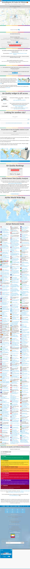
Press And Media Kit (15, 561)
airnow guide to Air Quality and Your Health (16, 525)
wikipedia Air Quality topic (25, 524)
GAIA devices (8, 82)
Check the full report (14, 214)
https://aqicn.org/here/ (15, 64)
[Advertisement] (15, 126)
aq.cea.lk (15, 49)
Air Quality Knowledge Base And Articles (15, 565)
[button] (15, 16)
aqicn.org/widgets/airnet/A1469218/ (19, 95)
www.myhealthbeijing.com (14, 528)
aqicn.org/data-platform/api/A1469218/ (19, 103)
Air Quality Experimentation (15, 566)
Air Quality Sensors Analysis (15, 567)
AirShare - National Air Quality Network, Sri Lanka (18, 48)
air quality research (14, 563)
